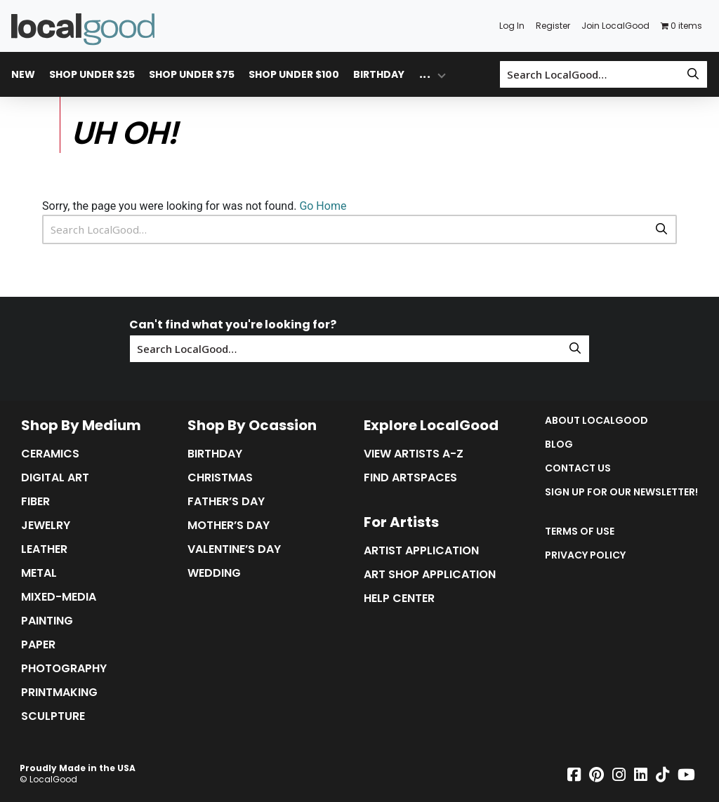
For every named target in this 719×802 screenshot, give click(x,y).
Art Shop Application (430, 574)
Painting (47, 621)
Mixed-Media (58, 597)
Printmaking (59, 692)
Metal (39, 573)
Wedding (214, 573)
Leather (44, 549)
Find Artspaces (410, 477)
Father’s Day (226, 501)
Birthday (378, 74)
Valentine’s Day (234, 549)
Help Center (399, 598)
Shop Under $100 (294, 74)
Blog (559, 444)
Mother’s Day (228, 525)
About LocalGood (596, 420)
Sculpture (53, 716)
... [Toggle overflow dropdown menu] (424, 74)
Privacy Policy (585, 555)
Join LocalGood (615, 26)
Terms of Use (579, 531)
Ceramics (50, 454)
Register (553, 26)
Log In (512, 26)
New (23, 74)
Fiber (35, 501)
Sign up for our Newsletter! (621, 491)
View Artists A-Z (413, 454)
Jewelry (45, 525)
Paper (38, 644)
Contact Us (578, 468)
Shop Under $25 (92, 74)
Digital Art (55, 477)
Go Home (322, 206)
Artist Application (421, 550)
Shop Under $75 (192, 74)
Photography (64, 668)
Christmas (220, 477)
